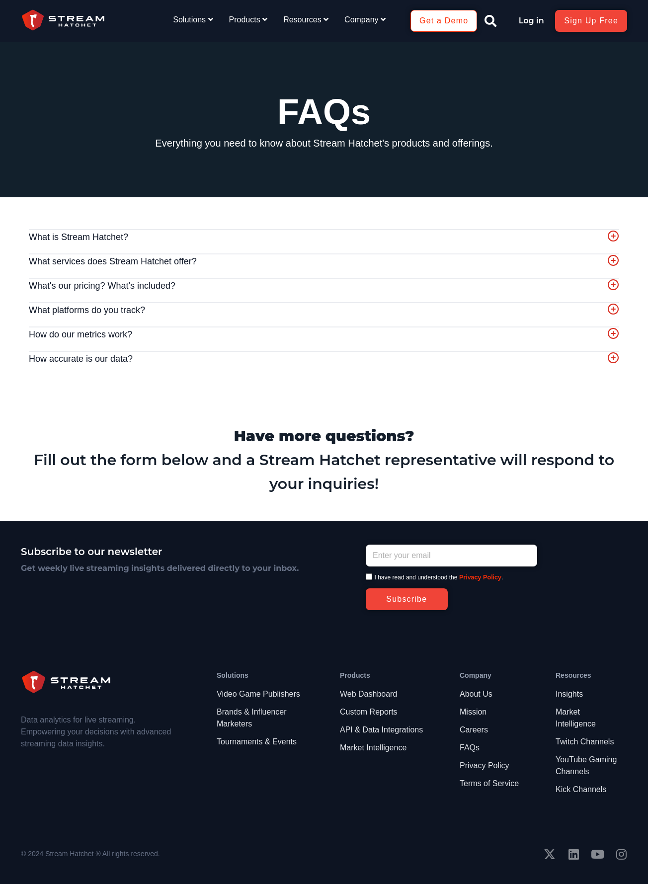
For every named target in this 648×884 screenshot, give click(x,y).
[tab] (324, 237)
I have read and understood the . (439, 577)
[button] (490, 21)
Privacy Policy (480, 577)
